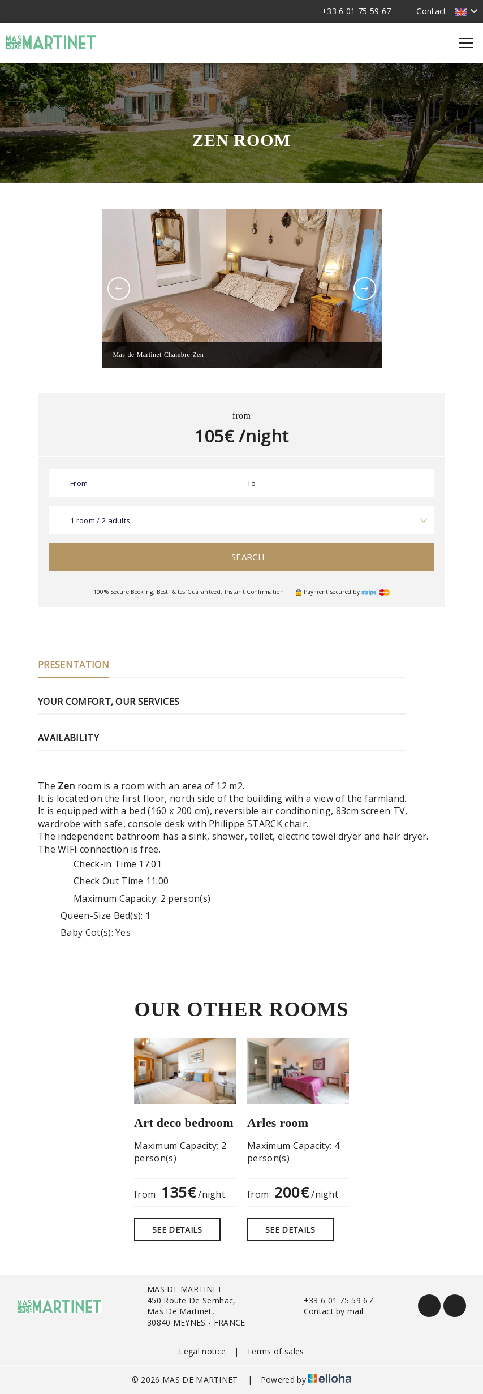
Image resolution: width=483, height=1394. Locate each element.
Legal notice (202, 1351)
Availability (68, 738)
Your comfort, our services (108, 701)
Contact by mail (327, 1311)
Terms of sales (275, 1351)
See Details (177, 1229)
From (79, 483)
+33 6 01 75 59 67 (332, 1300)
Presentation (73, 665)
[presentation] (118, 288)
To (251, 483)
